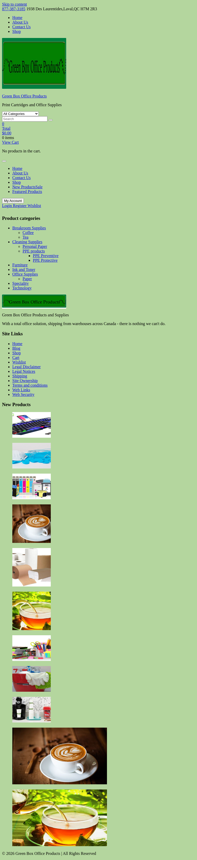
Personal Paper (35, 246)
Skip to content (14, 4)
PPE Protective (45, 260)
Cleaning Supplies (27, 242)
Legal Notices (23, 371)
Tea (25, 237)
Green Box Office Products (24, 96)
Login (7, 205)
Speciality (20, 283)
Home (17, 17)
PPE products (34, 251)
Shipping (19, 376)
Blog (16, 348)
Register (20, 205)
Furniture (20, 265)
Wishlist (34, 205)
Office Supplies (25, 274)
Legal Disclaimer (26, 367)
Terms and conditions (30, 385)
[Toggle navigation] (4, 161)
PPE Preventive (45, 255)
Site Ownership (25, 380)
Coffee (28, 232)
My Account (13, 201)
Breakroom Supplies (29, 228)
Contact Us (21, 27)
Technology (22, 288)
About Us (20, 22)
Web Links (21, 390)
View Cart (10, 142)
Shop (16, 31)
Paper (27, 279)
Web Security (23, 394)
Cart (15, 357)
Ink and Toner (23, 269)
